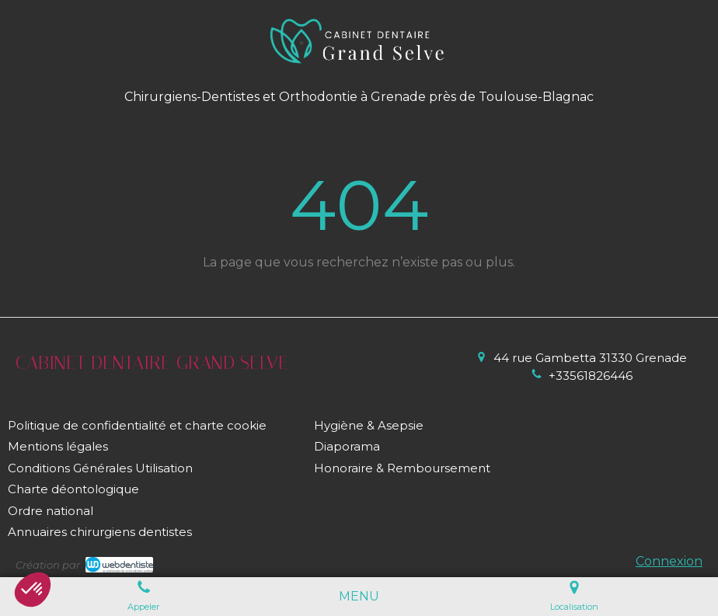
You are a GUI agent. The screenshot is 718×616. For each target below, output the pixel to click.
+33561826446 (591, 375)
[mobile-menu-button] (359, 597)
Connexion (669, 561)
